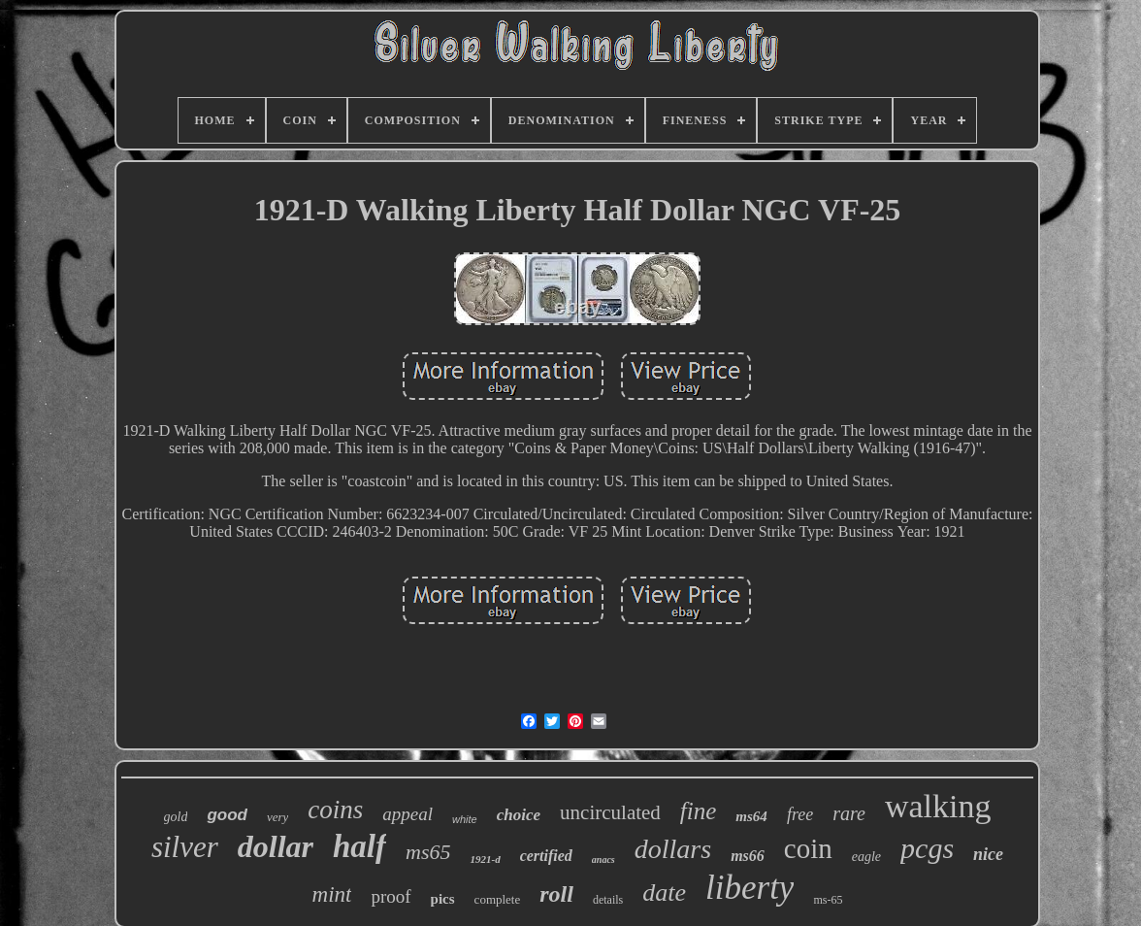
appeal (407, 814)
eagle (866, 856)
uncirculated (610, 812)
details (608, 900)
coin (808, 848)
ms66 (748, 855)
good (227, 815)
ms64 (751, 816)
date (664, 892)
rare (848, 813)
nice (988, 854)
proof (390, 896)
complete (497, 899)
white (464, 819)
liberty (749, 888)
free (800, 814)
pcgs (927, 848)
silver (184, 847)
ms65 (428, 852)
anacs (603, 859)
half (359, 846)
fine (698, 811)
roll (556, 894)
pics (443, 899)
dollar (275, 846)
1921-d (485, 859)
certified (546, 855)
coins (335, 809)
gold (176, 817)
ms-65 (827, 900)
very (277, 817)
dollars (673, 849)
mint (332, 894)
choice (518, 815)
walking (938, 806)
